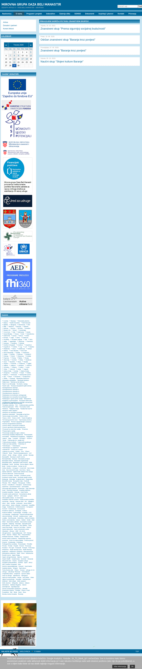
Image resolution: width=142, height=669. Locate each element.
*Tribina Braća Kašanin (9, 442)
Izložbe (13, 503)
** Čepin (21, 373)
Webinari (5, 581)
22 (14, 62)
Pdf (24, 533)
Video (32, 577)
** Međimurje (21, 348)
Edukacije (5, 479)
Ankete (20, 455)
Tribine (16, 570)
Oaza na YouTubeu (19, 527)
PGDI (4, 534)
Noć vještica (23, 525)
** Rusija (26, 358)
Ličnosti (15, 516)
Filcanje (4, 483)
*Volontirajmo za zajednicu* (10, 447)
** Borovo (13, 328)
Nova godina (6, 525)
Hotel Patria (24, 492)
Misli (33, 520)
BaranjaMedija (6, 459)
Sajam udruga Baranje (9, 557)
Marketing (20, 518)
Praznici (4, 542)
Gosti (3, 490)
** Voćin (27, 367)
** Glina (17, 337)
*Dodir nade (6, 386)
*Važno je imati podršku (9, 444)
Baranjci (14, 459)
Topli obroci (22, 568)
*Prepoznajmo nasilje (8, 431)
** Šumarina (16, 376)
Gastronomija (27, 484)
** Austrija (5, 321)
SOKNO (20, 562)
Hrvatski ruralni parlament (10, 494)
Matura (18, 520)
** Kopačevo (28, 345)
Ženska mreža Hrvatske (9, 594)
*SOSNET (22, 438)
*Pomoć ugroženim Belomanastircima (13, 427)
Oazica (29, 527)
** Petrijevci (27, 354)
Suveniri (21, 566)
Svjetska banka (7, 568)
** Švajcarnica (26, 376)
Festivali (26, 481)
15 (14, 59)
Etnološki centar (7, 481)
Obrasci (11, 531)
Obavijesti (5, 531)
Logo (30, 516)
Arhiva (5, 22)
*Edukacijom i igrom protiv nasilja (12, 398)
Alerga (14, 455)
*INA (16, 405)
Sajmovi (19, 557)
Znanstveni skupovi (8, 590)
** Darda (27, 332)
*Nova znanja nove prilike (10, 416)
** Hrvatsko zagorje (16, 339)
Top (137, 651)
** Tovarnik (13, 363)
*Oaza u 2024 (6, 418)
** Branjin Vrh (6, 330)
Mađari (23, 520)
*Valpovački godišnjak (24, 442)
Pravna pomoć (28, 540)
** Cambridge (22, 330)
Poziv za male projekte (16, 540)
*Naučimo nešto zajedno (9, 410)
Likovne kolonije (7, 516)
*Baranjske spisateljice (9, 380)
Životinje (20, 594)
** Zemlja (15, 371)
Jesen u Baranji (15, 505)
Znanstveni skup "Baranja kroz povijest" (63, 50)
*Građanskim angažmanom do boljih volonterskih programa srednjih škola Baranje (17, 403)
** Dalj (13, 332)
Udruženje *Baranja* (14, 572)
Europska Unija (18, 481)
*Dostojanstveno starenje (10, 387)
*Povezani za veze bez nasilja (11, 429)
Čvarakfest (5, 592)
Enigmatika (29, 479)
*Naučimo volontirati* (8, 414)
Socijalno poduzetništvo (9, 562)
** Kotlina (14, 347)
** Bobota (25, 326)
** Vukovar (11, 369)
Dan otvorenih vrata (12, 470)
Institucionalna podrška (27, 499)
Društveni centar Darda (9, 477)
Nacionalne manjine (26, 522)
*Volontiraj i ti (22, 444)
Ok (132, 667)
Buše (3, 466)
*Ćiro (22, 451)
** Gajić (11, 337)
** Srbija (20, 360)
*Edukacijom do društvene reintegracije (14, 395)
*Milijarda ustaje (14, 408)
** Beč (28, 324)
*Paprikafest (6, 421)
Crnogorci (15, 468)
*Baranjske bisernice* (22, 378)
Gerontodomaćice (15, 486)
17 (22, 59)
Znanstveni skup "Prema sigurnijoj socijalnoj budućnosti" (73, 28)
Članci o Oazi (25, 590)
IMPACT (16, 496)
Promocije (28, 546)
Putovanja (31, 547)
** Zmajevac (6, 373)
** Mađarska (6, 348)
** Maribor (31, 347)
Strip (19, 564)
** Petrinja (5, 356)
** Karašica (13, 343)
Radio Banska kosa (16, 549)
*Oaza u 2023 (23, 416)
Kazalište (32, 505)
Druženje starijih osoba (25, 477)
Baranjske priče (7, 462)
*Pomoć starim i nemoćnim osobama (13, 425)
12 (31, 56)
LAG (30, 512)
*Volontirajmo (6, 446)
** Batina (5, 323)
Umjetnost (17, 573)
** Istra (30, 339)
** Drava (16, 334)
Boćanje (16, 464)
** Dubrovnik (6, 335)
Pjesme (9, 534)
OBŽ (16, 531)
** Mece (13, 348)
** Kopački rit (6, 347)
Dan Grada (30, 468)
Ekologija (12, 479)
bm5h (11, 464)
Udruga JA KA (30, 570)
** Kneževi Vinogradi (8, 345)
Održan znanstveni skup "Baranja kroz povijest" (68, 39)
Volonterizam (26, 579)
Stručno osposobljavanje (9, 566)
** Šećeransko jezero (24, 374)
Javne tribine (27, 503)
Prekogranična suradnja (9, 544)
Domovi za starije (7, 475)
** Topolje (25, 362)
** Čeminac (14, 373)
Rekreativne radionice (9, 553)
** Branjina (27, 328)
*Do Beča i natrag (22, 384)
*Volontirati (23, 447)
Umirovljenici (25, 572)
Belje (30, 462)
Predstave (20, 542)
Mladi (4, 522)
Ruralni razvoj (6, 555)
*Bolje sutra (5, 382)
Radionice (5, 551)
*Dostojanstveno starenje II (10, 389)
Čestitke (17, 590)
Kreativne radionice (8, 510)
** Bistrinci (10, 326)
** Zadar (18, 369)
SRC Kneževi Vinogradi (9, 564)
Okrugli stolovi (6, 533)
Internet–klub (19, 501)
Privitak (10, 546)
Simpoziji (30, 559)
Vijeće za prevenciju (8, 579)
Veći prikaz (25, 577)
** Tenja (18, 362)
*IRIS (16, 407)
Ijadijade (10, 496)
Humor (4, 496)
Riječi (18, 553)
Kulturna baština (7, 512)
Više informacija (120, 667)
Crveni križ (23, 468)
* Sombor (15, 438)
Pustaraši (18, 547)
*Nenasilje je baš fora (22, 414)
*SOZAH (29, 438)
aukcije (25, 455)
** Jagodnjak (12, 341)
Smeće (14, 561)
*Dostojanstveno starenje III (10, 391)
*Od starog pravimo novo (10, 420)
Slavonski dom (6, 561)
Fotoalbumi (11, 484)
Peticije (29, 533)
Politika (16, 536)
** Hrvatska (5, 339)
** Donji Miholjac (7, 334)
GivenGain (21, 488)
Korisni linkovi (8, 29)
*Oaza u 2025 (16, 418)
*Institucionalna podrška (26, 405)
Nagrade (5, 523)
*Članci (27, 451)
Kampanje (24, 505)
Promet (21, 546)
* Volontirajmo (16, 446)
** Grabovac (24, 337)
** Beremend (21, 324)
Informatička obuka (8, 498)
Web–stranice (6, 583)
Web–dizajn (12, 581)
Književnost (10, 507)
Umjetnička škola (7, 573)
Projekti (15, 546)
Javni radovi (6, 505)
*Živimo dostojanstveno (20, 453)
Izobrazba (19, 503)
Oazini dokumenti (7, 529)
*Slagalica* (29, 436)
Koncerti (4, 509)
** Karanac (5, 343)
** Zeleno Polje (6, 371)
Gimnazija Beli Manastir (9, 488)
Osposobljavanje (17, 533)
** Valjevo (5, 365)
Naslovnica (25, 651)
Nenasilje (18, 523)
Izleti (8, 503)
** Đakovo (5, 374)
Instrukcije (5, 501)
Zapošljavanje (15, 586)
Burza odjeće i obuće (26, 464)
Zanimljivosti (6, 586)
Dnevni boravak (19, 473)
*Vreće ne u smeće (17, 449)
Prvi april (11, 547)
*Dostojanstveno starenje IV (10, 393)
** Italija (4, 341)
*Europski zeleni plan (25, 400)
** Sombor (13, 360)
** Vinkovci (28, 365)
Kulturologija (17, 512)
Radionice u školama (16, 551)
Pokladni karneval (7, 536)
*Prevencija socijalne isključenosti (12, 434)
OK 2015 (22, 531)
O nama (37, 651)
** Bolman (5, 328)
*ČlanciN (5, 453)
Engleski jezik (20, 479)
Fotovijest (19, 484)
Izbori (4, 503)
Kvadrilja (25, 512)
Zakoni (24, 585)
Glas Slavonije (30, 488)
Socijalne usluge (23, 561)
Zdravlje (24, 588)
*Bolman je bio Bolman (17, 382)
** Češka (28, 373)
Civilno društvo (6, 468)
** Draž (22, 334)
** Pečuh (12, 356)
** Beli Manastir (26, 323)
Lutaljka (4, 518)
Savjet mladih (6, 559)
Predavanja (11, 542)
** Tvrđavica (21, 363)
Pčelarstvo (5, 549)
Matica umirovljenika (8, 520)
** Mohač (29, 348)
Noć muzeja (15, 525)
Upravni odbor (25, 573)
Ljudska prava (23, 516)
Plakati (14, 534)
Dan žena (22, 470)
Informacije (23, 496)
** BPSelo (20, 328)
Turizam (22, 570)
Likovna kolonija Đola (26, 514)
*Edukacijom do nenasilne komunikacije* (14, 397)
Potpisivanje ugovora (24, 538)
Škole (15, 592)
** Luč (25, 347)
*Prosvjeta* (5, 436)
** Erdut (26, 335)
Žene (24, 592)
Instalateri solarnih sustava (10, 499)
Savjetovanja (16, 559)
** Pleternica (20, 356)
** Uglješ (28, 363)
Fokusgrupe (21, 483)
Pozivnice (5, 540)
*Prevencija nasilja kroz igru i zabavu (13, 433)
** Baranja (12, 321)
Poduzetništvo (26, 534)
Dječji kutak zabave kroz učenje (23, 471)
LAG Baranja (6, 514)
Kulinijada (18, 510)
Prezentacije (22, 544)
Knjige (4, 507)
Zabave (27, 583)
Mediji (28, 520)
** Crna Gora (6, 332)
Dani (3, 470)
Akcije (9, 455)
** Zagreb (25, 369)
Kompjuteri (29, 507)
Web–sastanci (21, 581)
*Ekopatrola (27, 398)
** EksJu (20, 335)
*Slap (9, 438)
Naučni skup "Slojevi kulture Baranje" (62, 61)
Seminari (23, 559)
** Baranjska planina (23, 321)
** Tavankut (11, 362)
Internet (12, 501)
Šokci (20, 592)
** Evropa (5, 337)
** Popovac (5, 358)
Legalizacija (15, 514)
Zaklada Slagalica (15, 585)
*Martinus (5, 408)
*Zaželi (17, 451)
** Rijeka (19, 358)
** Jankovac (20, 341)
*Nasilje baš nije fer (26, 408)
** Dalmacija (20, 332)
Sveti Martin (28, 566)
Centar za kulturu (12, 466)
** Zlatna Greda (24, 371)
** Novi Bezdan (13, 350)
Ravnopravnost (28, 551)
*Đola (10, 453)
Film (9, 483)
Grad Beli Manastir (12, 490)
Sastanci (26, 557)
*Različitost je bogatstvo (17, 436)
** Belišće (5, 324)
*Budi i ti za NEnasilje (8, 384)
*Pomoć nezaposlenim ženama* (12, 423)
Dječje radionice (7, 471)
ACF (30, 453)
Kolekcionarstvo (20, 507)
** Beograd (12, 324)
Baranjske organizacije (21, 460)
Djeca (28, 470)
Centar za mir (22, 466)
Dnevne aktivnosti (7, 473)
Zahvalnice (5, 585)
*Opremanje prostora (25, 420)
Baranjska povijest (24, 459)
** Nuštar (17, 352)
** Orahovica (25, 352)
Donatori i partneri (10, 25)
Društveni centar (25, 475)
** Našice (5, 350)
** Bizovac (18, 326)
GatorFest (5, 486)
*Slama (4, 438)
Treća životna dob (7, 570)
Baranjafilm (5, 457)
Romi (22, 553)
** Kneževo (19, 345)
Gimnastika (25, 486)
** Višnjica (13, 367)
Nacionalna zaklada (13, 522)
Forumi (4, 484)
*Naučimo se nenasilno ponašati (12, 412)
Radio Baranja (27, 549)
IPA (26, 501)
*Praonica (25, 429)
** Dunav (14, 335)
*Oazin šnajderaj (26, 418)
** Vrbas (4, 369)
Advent (4, 455)
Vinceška (18, 579)
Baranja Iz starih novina (17, 457)
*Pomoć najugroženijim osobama (21, 421)
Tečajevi (15, 568)
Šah (11, 592)
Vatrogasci (24, 575)
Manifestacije (12, 518)
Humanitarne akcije (25, 494)
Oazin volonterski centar (21, 529)
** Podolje (28, 356)
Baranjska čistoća (7, 460)
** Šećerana (13, 374)
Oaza (30, 525)
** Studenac (27, 360)
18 (27, 59)
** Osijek (5, 354)
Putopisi (24, 547)
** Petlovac (19, 354)
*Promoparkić (28, 434)
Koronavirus (21, 509)
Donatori (16, 475)
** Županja (12, 378)
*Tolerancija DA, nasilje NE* (15, 440)
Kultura (24, 510)
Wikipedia (15, 583)
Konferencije (12, 509)
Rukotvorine (29, 553)
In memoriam (19, 498)
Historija (16, 492)
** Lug (20, 347)
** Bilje (4, 326)
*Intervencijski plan (8, 407)
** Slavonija (5, 360)
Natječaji (11, 523)
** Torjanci (5, 363)
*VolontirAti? (6, 449)
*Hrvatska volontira (8, 405)
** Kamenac (29, 341)
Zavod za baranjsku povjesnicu (11, 588)
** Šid (4, 376)
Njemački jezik (26, 523)
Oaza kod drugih (7, 527)
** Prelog (13, 358)
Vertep (19, 577)
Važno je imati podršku (9, 577)
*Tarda (4, 440)
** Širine (9, 376)
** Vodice (20, 367)
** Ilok (25, 339)
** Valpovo (12, 365)
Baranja (31, 455)
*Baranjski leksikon (23, 380)
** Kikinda (21, 343)
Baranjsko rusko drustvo (20, 462)
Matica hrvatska (29, 518)
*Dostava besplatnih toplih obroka (21, 386)
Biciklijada (5, 464)
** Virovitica (5, 367)
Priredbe (29, 544)
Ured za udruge (7, 575)
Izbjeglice (31, 501)
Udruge (4, 572)
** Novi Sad (23, 350)
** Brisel (14, 330)
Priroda (4, 546)
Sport (25, 562)
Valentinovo (16, 575)
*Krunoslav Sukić (24, 407)
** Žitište (4, 378)
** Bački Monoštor (14, 323)
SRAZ (30, 562)
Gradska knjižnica (24, 490)
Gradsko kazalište (7, 492)
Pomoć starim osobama (9, 538)
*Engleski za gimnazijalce (10, 400)
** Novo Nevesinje (7, 352)
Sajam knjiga (16, 555)
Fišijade (14, 483)
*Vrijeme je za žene (8, 451)
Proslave (5, 547)
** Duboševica (29, 334)
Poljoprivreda (24, 536)
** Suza (4, 362)
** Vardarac (20, 365)
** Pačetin (12, 354)
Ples (19, 534)
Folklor (28, 483)
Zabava (21, 583)
